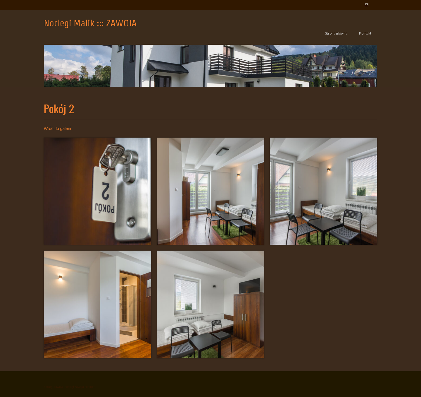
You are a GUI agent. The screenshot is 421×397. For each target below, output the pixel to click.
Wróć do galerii (57, 128)
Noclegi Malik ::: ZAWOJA (90, 23)
